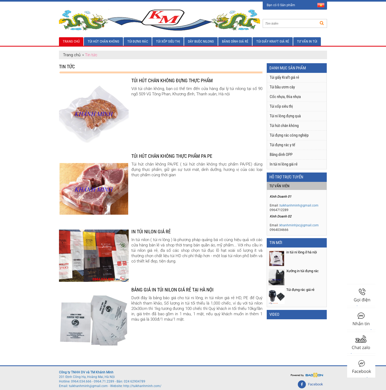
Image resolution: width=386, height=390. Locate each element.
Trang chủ (71, 41)
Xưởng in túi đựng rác (302, 271)
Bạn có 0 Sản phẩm (281, 5)
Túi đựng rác (137, 41)
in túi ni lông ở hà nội (301, 252)
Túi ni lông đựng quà (285, 116)
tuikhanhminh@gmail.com (299, 205)
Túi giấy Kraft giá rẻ (272, 41)
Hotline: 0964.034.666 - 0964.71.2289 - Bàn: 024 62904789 (102, 381)
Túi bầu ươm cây (282, 87)
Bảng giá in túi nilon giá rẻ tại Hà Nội (172, 289)
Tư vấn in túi (307, 41)
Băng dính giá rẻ (235, 41)
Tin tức (91, 54)
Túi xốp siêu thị (168, 41)
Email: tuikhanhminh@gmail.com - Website (90, 386)
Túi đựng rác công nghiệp (289, 135)
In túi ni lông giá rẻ (284, 164)
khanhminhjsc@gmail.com (299, 225)
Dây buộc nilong (201, 41)
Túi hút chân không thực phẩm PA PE (171, 156)
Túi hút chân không (103, 41)
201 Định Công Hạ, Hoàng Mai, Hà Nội (87, 377)
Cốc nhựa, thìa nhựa (285, 96)
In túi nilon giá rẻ (151, 231)
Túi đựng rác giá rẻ (300, 290)
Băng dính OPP (281, 154)
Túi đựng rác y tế (282, 144)
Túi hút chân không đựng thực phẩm (172, 80)
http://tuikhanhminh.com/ (142, 386)
